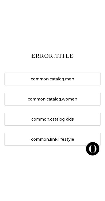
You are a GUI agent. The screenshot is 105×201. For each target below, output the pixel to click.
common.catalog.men (52, 79)
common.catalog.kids (52, 119)
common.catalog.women (52, 99)
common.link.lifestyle (52, 139)
